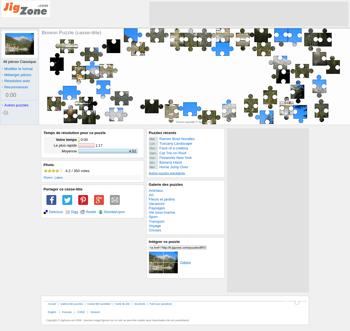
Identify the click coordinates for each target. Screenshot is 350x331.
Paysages (157, 208)
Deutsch (95, 311)
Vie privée (139, 303)
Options (170, 262)
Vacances (157, 204)
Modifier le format (17, 69)
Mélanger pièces (16, 75)
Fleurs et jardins (162, 199)
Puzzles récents (162, 133)
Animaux (156, 190)
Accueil (52, 303)
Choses (155, 230)
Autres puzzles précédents (167, 173)
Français (67, 311)
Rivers (48, 177)
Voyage (155, 226)
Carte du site (122, 303)
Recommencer (15, 87)
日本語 (81, 311)
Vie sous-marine (162, 212)
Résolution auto (16, 81)
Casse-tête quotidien (99, 303)
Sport (153, 217)
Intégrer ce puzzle (164, 242)
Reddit (91, 212)
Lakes (58, 177)
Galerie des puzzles (166, 184)
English (52, 311)
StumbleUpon (114, 212)
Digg (74, 212)
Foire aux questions (161, 303)
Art (151, 195)
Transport (156, 221)
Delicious (56, 212)
